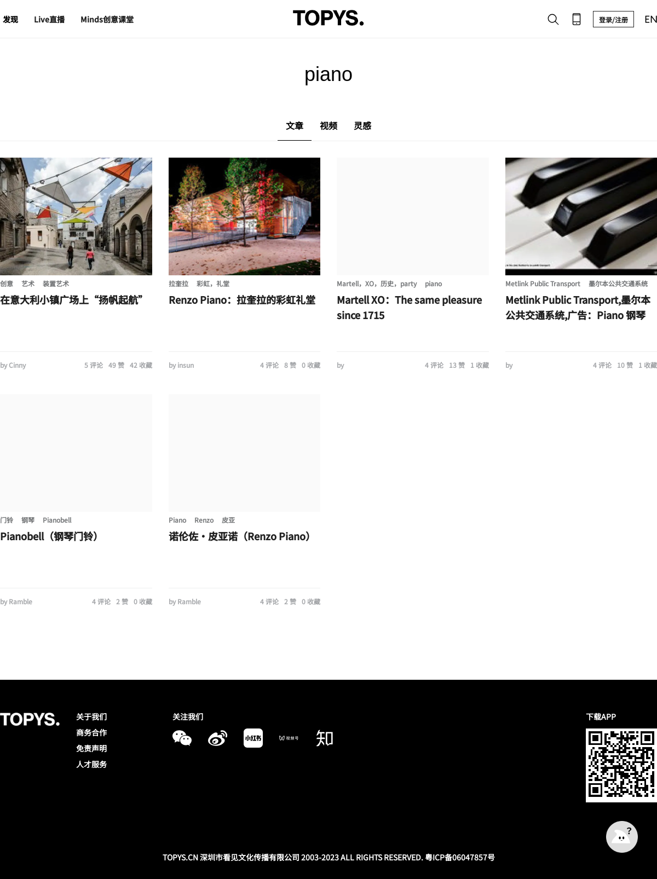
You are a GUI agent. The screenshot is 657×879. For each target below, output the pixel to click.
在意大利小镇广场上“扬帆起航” (74, 299)
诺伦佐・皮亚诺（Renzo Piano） (242, 536)
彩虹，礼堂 (213, 283)
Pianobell (57, 519)
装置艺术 (56, 283)
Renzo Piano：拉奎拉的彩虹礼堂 (242, 299)
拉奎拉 (178, 283)
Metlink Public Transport (542, 283)
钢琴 (27, 519)
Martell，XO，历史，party (377, 283)
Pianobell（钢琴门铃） (51, 536)
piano (433, 283)
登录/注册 (613, 19)
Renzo (204, 519)
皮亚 (228, 519)
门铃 (6, 519)
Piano (177, 519)
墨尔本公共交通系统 (618, 283)
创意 (6, 283)
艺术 (27, 283)
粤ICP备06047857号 (460, 857)
